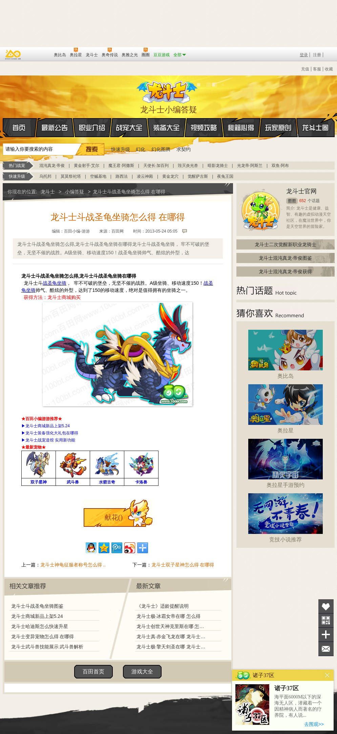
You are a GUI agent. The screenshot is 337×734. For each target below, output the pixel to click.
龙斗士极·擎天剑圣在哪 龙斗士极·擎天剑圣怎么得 (171, 646)
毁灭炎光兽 (188, 165)
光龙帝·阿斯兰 (249, 165)
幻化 (140, 149)
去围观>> (314, 724)
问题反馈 (326, 649)
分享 (326, 635)
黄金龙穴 (170, 176)
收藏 (329, 69)
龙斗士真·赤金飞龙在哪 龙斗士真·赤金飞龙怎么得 (171, 636)
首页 (3, 128)
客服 (317, 69)
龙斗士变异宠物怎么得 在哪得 (42, 636)
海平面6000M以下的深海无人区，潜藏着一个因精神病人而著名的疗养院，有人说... (298, 706)
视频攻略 (204, 127)
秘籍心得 (241, 127)
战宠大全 (129, 127)
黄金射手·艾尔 (86, 165)
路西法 (121, 176)
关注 (326, 620)
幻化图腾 (160, 149)
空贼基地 (98, 176)
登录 (304, 54)
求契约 (183, 149)
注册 (317, 54)
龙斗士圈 (315, 121)
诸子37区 (286, 688)
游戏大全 (142, 671)
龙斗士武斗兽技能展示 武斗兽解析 (47, 646)
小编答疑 (74, 191)
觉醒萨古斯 (198, 176)
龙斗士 (167, 90)
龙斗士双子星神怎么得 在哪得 (182, 564)
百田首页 (93, 671)
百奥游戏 (13, 54)
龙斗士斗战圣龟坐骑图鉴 (37, 606)
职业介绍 (92, 127)
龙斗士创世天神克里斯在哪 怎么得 (171, 626)
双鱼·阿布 (280, 165)
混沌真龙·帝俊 (52, 165)
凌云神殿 (145, 176)
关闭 (327, 675)
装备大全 (166, 127)
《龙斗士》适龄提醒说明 (162, 606)
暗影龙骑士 (218, 165)
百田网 (38, 54)
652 (302, 200)
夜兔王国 (225, 176)
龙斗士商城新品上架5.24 (37, 616)
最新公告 (55, 127)
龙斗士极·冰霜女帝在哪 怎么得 (168, 616)
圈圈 (292, 201)
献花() (114, 517)
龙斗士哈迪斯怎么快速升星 (39, 626)
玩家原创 (278, 127)
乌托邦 (45, 176)
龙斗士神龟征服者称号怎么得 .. (73, 564)
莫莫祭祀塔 (71, 176)
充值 (305, 69)
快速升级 (120, 149)
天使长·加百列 (156, 165)
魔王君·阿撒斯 (121, 165)
